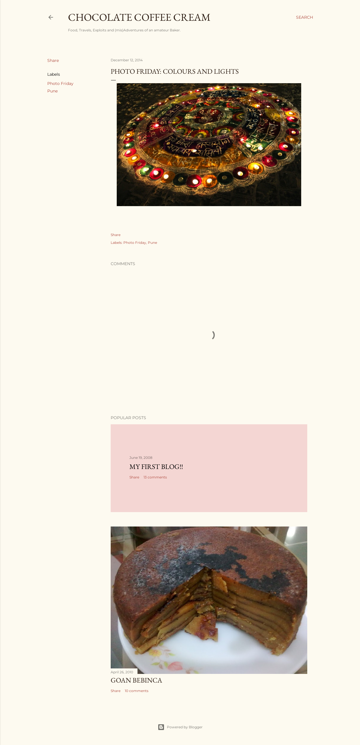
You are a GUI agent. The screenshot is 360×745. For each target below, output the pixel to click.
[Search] (304, 17)
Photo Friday (60, 83)
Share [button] (53, 60)
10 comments (136, 691)
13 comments (155, 477)
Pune (52, 91)
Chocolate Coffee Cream (139, 17)
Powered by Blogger (180, 727)
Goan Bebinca (136, 680)
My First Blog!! (156, 466)
